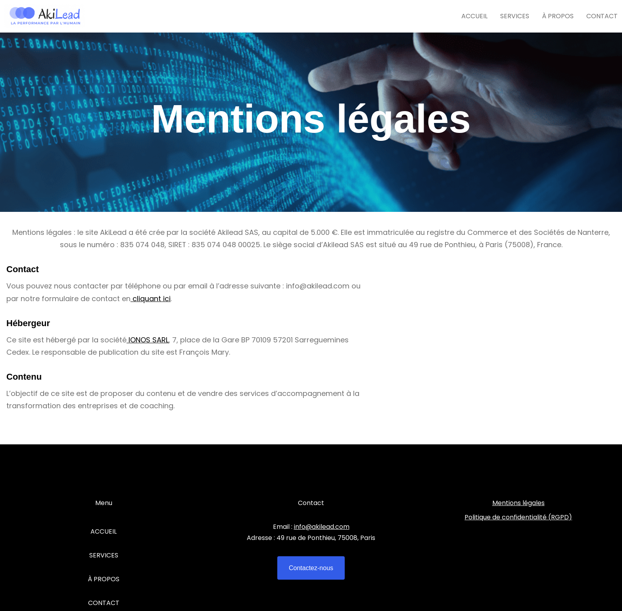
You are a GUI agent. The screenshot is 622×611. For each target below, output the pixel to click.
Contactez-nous (311, 568)
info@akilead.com (321, 526)
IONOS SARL (148, 340)
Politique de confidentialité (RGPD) (518, 517)
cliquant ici (151, 299)
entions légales (521, 502)
